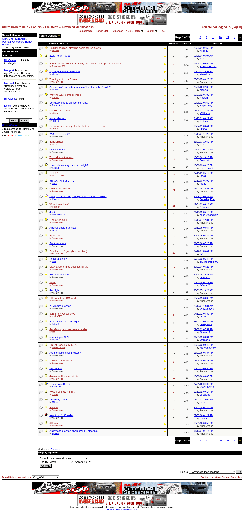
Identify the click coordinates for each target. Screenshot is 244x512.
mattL (54, 144)
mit (53, 332)
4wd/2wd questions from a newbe (68, 329)
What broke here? (59, 204)
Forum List (102, 31)
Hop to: (184, 471)
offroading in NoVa (59, 337)
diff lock (53, 423)
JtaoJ (203, 175)
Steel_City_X (58, 386)
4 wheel (53, 407)
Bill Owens (10, 60)
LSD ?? (53, 173)
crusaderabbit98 (209, 261)
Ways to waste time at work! (65, 94)
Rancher (56, 199)
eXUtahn (56, 113)
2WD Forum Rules (59, 55)
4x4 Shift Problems (60, 274)
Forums (36, 27)
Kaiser (203, 418)
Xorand (55, 168)
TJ (201, 254)
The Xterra (52, 27)
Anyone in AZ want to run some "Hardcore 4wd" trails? (80, 87)
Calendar (118, 31)
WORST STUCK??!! (60, 133)
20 (220, 37)
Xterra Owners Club (15, 27)
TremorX (204, 160)
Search (150, 31)
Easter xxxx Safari (59, 384)
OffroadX (205, 277)
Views (186, 43)
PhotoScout (206, 168)
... (213, 37)
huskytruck (206, 324)
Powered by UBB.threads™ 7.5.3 (122, 509)
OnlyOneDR (207, 308)
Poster (64, 43)
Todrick (55, 121)
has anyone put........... (62, 180)
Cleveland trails (58, 149)
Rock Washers (57, 243)
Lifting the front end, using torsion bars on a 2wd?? (77, 196)
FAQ (163, 31)
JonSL (203, 402)
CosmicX (56, 207)
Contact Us (207, 477)
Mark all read (24, 477)
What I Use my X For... (62, 391)
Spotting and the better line (64, 71)
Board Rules (9, 477)
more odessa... (57, 118)
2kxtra (55, 129)
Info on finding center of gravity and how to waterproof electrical (85, 63)
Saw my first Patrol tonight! (64, 321)
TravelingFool (207, 199)
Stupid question (58, 259)
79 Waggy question (60, 305)
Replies (173, 43)
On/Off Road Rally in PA (62, 344)
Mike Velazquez (59, 214)
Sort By (44, 462)
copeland (205, 394)
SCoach (204, 207)
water (52, 282)
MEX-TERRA (58, 175)
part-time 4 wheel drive (62, 313)
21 (227, 37)
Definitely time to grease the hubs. (68, 102)
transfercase (56, 141)
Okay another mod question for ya (68, 266)
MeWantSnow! (58, 347)
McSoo (55, 89)
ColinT (55, 394)
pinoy (54, 230)
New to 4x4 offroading (61, 415)
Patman (6, 41)
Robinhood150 (58, 66)
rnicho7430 (57, 316)
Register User (86, 31)
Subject (53, 43)
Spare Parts (56, 235)
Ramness (56, 449)
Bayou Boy (57, 105)
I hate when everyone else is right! (68, 165)
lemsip (8, 105)
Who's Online (10, 125)
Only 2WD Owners (59, 188)
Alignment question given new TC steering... (74, 430)
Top (240, 477)
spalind (55, 433)
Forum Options (49, 35)
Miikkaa (55, 402)
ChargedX (18, 41)
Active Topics (133, 31)
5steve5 (55, 324)
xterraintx (56, 74)
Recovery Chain (58, 399)
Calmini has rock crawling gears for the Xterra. (75, 48)
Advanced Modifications (77, 27)
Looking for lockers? (60, 360)
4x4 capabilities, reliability (63, 376)
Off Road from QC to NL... (64, 298)
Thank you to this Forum (63, 79)
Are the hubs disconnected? (65, 352)
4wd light (54, 290)
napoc (55, 340)
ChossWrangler (17, 38)
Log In (237, 27)
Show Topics (47, 458)
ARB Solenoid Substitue (62, 227)
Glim (4, 38)
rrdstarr (55, 97)
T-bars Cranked (58, 219)
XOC (202, 58)
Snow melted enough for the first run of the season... (78, 126)
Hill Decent (55, 368)
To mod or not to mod (61, 157)
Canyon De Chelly (59, 110)
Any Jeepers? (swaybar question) (68, 251)
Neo (54, 261)
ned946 (55, 50)
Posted (217, 43)
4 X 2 (52, 212)
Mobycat (9, 70)
